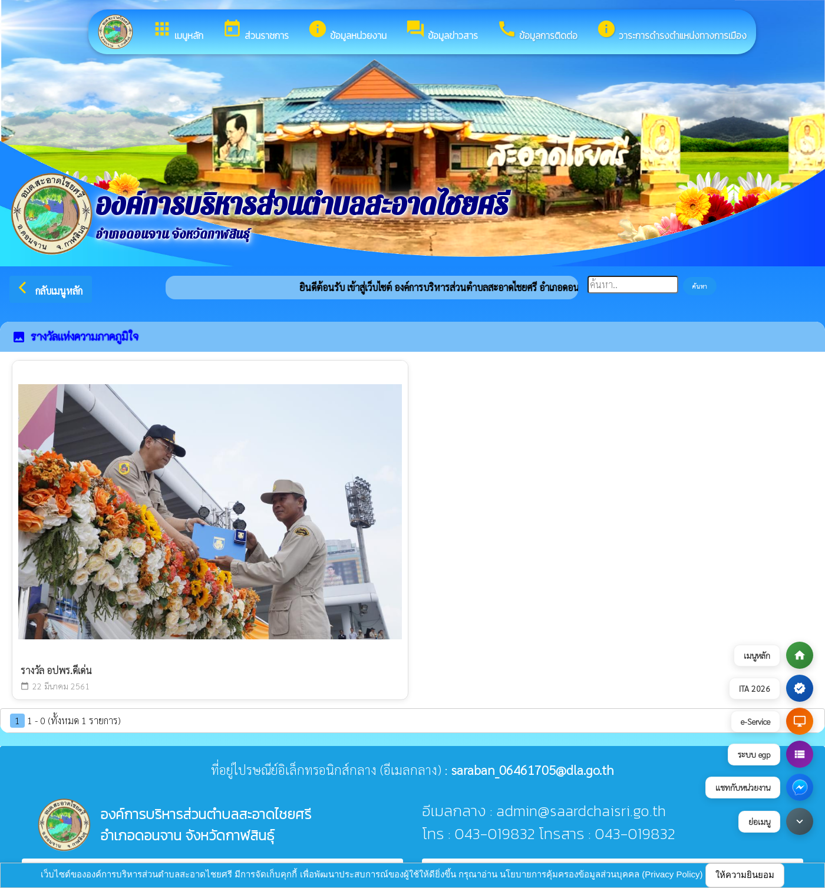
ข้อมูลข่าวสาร (441, 30)
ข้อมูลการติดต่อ (537, 30)
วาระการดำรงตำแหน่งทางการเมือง (671, 30)
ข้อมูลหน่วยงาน (347, 30)
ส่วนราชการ (255, 30)
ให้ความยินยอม (744, 875)
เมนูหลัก (177, 30)
